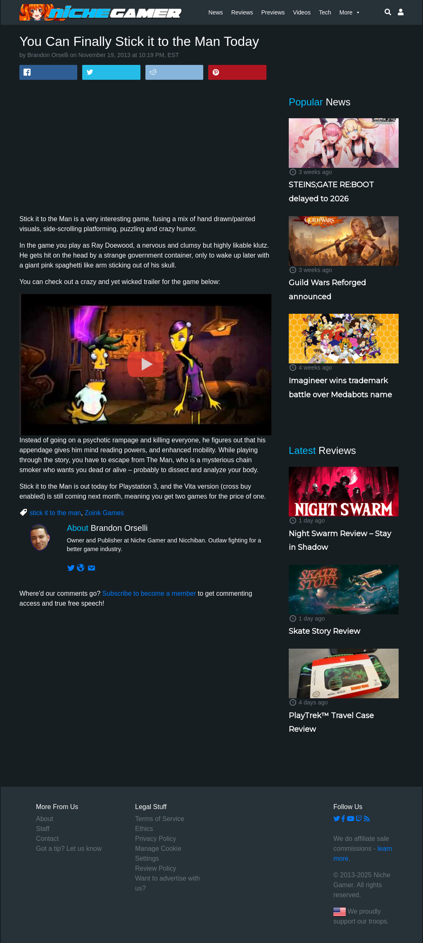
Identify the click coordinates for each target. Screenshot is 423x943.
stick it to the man (55, 512)
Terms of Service (159, 818)
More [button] (350, 12)
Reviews (242, 12)
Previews (273, 12)
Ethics (144, 828)
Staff (43, 828)
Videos (302, 12)
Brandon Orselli (47, 55)
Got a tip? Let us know (69, 848)
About (44, 818)
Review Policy (155, 868)
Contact (47, 838)
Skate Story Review (324, 631)
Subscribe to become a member (149, 593)
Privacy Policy (155, 838)
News (216, 12)
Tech (325, 12)
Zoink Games (104, 512)
